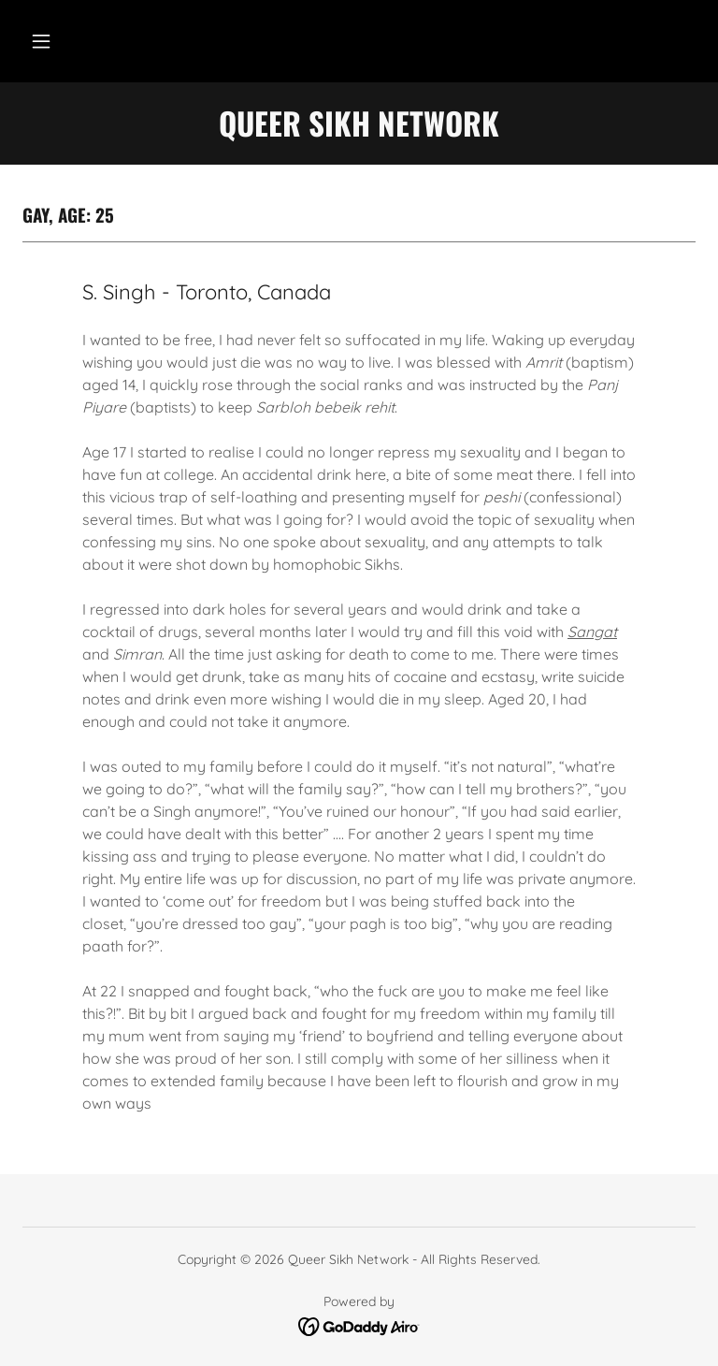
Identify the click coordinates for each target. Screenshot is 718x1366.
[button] (41, 41)
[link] (359, 1324)
